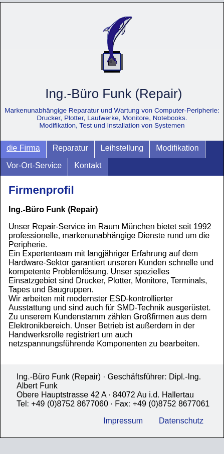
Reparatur (70, 148)
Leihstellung (122, 148)
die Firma (23, 148)
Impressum (123, 420)
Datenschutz (181, 420)
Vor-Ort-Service (34, 165)
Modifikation (177, 148)
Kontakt (87, 165)
